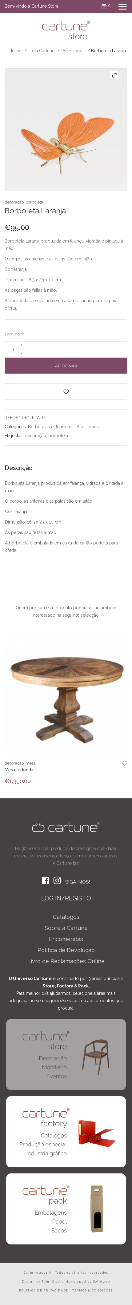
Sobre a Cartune (66, 928)
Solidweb (101, 1281)
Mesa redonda (19, 769)
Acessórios (73, 50)
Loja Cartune (42, 50)
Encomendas (66, 939)
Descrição (19, 468)
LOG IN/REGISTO (66, 898)
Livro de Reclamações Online (66, 961)
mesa (31, 763)
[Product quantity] (13, 350)
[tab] (21, 470)
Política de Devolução (66, 950)
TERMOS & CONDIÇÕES (92, 1290)
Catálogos (66, 917)
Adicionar (66, 365)
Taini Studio (53, 1281)
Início (16, 50)
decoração (14, 202)
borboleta (34, 202)
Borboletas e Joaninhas (51, 426)
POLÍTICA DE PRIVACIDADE (43, 1290)
